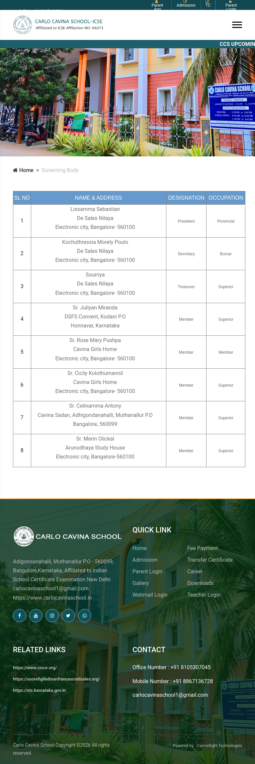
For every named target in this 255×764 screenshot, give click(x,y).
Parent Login (147, 571)
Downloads (200, 583)
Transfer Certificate (210, 560)
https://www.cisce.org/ (35, 667)
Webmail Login (149, 595)
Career (195, 571)
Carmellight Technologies (219, 745)
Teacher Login (203, 595)
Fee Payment (202, 548)
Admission (145, 560)
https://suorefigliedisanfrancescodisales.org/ (56, 678)
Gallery (140, 583)
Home (23, 170)
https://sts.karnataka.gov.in (39, 690)
